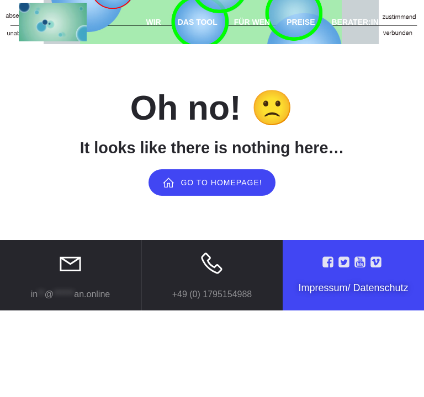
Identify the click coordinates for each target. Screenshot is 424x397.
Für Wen (252, 22)
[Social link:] (329, 262)
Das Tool (198, 22)
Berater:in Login (368, 22)
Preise (301, 22)
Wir (153, 22)
